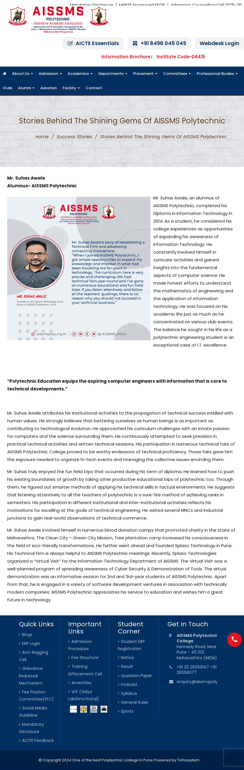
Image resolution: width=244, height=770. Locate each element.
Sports (127, 711)
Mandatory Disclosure (31, 728)
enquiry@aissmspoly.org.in (203, 682)
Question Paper (136, 675)
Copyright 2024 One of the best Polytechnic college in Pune (97, 760)
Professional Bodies (217, 73)
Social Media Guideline (33, 711)
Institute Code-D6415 (181, 57)
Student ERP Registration (131, 645)
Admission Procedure (80, 645)
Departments (112, 73)
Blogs (27, 634)
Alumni (26, 88)
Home (42, 136)
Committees (177, 73)
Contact (94, 88)
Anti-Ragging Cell (33, 656)
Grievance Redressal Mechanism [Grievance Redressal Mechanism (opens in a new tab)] (31, 676)
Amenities (81, 683)
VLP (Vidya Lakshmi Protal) (83, 695)
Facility (71, 88)
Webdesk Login (219, 43)
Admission (50, 73)
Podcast (129, 684)
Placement (145, 73)
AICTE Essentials (97, 43)
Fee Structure (85, 657)
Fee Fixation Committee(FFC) (36, 695)
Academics (80, 73)
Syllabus (129, 693)
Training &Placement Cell (85, 670)
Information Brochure (125, 57)
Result (127, 666)
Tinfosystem (188, 760)
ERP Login (31, 643)
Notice (127, 657)
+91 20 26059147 (193, 667)
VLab (7, 88)
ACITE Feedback (38, 740)
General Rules (134, 702)
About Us (22, 73)
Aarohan (48, 88)
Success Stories (74, 136)
